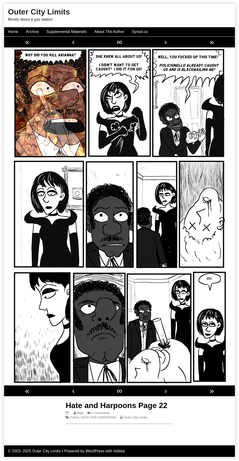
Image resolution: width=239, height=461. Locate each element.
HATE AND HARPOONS (98, 417)
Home (13, 32)
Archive (32, 32)
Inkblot (119, 451)
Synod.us (140, 32)
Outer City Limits (135, 417)
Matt (80, 413)
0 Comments (100, 413)
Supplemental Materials (66, 32)
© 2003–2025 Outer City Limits (34, 451)
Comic (74, 417)
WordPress (94, 451)
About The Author (109, 32)
